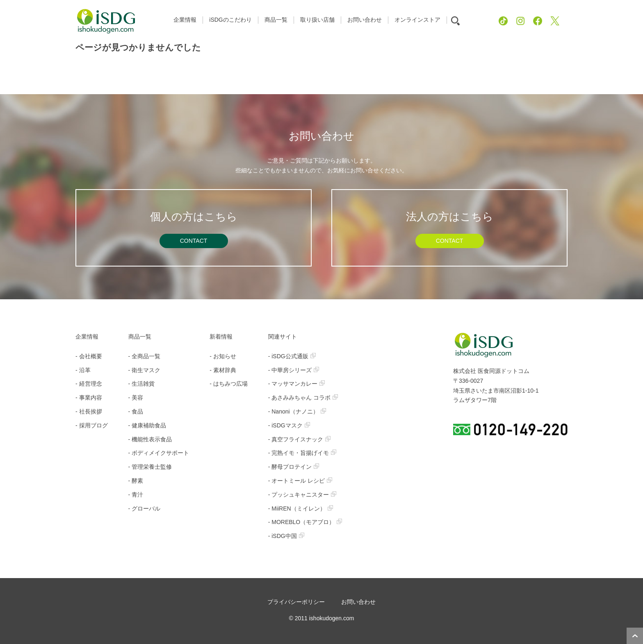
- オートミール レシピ (300, 480)
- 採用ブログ (91, 425)
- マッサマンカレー (296, 383)
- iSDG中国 (286, 536)
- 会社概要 (88, 356)
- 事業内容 (88, 397)
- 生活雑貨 (141, 383)
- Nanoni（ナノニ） (297, 411)
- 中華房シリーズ (293, 370)
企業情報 (86, 336)
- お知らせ (223, 356)
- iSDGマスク (289, 425)
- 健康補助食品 (147, 425)
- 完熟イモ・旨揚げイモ (302, 453)
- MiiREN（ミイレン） (300, 508)
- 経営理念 (88, 383)
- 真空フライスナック (299, 439)
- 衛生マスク (144, 370)
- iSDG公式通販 (292, 356)
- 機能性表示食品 (150, 439)
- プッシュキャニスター (302, 494)
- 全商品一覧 (144, 356)
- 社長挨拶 (88, 411)
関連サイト (282, 336)
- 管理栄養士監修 (150, 466)
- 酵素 (136, 480)
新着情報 (221, 336)
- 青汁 (136, 494)
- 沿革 (83, 370)
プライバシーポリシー (296, 602)
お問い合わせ (358, 602)
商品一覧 (139, 336)
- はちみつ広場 (229, 383)
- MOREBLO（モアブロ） (305, 522)
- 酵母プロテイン (293, 466)
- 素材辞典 (223, 370)
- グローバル (144, 508)
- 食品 (136, 411)
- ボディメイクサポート (158, 453)
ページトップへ (635, 636)
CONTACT (193, 240)
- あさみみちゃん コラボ (303, 397)
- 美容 (136, 397)
